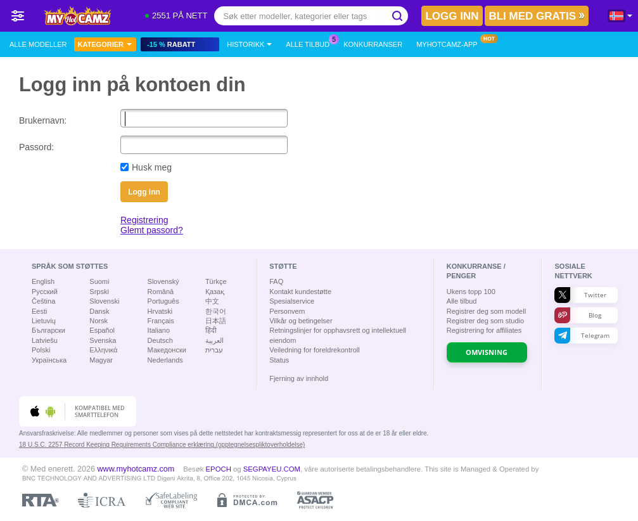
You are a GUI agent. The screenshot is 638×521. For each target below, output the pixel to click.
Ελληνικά (103, 350)
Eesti (39, 311)
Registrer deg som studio (485, 321)
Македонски (167, 350)
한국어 (215, 311)
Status (279, 360)
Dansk (99, 311)
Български (48, 330)
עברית (214, 350)
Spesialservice (291, 301)
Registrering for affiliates (484, 330)
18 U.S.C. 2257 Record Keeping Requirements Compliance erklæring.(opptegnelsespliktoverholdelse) (162, 444)
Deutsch (160, 340)
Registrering (144, 220)
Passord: (36, 147)
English (43, 281)
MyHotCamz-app (450, 42)
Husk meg (152, 167)
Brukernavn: (43, 120)
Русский (45, 291)
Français (161, 321)
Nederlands (165, 360)
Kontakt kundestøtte (300, 291)
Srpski (99, 291)
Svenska (102, 340)
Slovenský (163, 281)
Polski (41, 350)
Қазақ (214, 291)
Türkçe (216, 281)
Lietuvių (44, 321)
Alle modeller (38, 44)
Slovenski (104, 301)
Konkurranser (372, 44)
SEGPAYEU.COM (271, 469)
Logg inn (144, 192)
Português (163, 301)
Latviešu (45, 340)
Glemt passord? (151, 230)
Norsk (98, 321)
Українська (49, 360)
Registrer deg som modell (486, 311)
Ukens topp (471, 291)
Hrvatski (160, 311)
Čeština (43, 301)
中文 (212, 301)
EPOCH (218, 469)
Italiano (159, 330)
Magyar (101, 360)
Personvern (287, 311)
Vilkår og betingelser (300, 321)
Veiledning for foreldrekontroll (314, 350)
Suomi (99, 281)
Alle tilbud (311, 42)
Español (102, 330)
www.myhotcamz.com (136, 469)
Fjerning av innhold (298, 378)
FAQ (276, 281)
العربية (214, 340)
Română (161, 291)
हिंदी (211, 330)
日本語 (215, 321)
